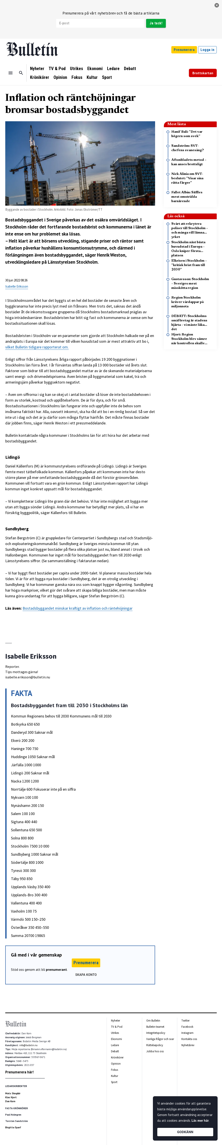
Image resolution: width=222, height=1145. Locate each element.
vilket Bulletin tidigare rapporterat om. (37, 347)
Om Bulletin (153, 1020)
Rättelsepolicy (154, 1045)
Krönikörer (39, 77)
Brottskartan (202, 73)
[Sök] (21, 73)
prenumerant (56, 969)
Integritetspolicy (155, 1033)
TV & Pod (57, 68)
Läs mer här (200, 1120)
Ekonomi (95, 68)
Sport (107, 77)
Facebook (187, 1027)
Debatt (130, 68)
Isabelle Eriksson (16, 286)
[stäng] (216, 5)
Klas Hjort (11, 1097)
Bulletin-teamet (155, 1027)
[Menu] (10, 73)
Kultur (92, 77)
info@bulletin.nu (28, 1045)
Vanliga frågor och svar (160, 1039)
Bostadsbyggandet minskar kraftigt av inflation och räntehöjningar (77, 608)
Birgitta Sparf (13, 1127)
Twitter (185, 1020)
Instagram (187, 1033)
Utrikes (76, 68)
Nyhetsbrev (187, 1045)
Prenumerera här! (19, 1072)
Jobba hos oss (155, 1051)
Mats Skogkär (12, 1093)
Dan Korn (10, 1101)
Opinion (60, 77)
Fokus (77, 77)
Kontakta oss (189, 1039)
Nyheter (37, 68)
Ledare (113, 68)
